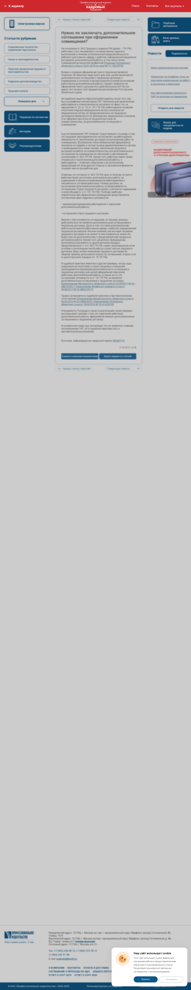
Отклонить (171, 979)
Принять (145, 979)
